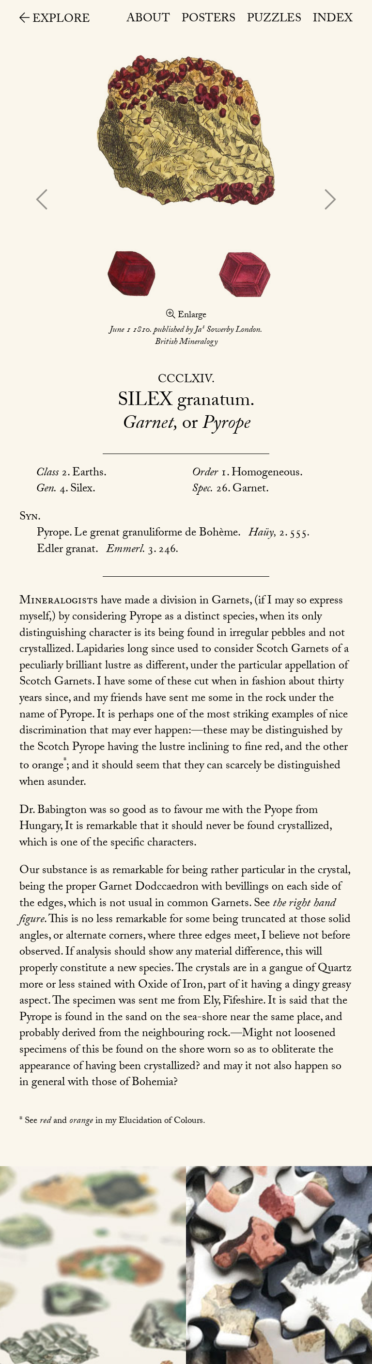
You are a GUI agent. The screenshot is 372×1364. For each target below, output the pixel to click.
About (148, 20)
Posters (208, 20)
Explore (54, 20)
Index (333, 20)
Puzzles (274, 20)
